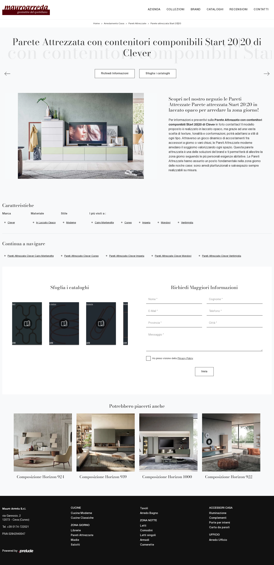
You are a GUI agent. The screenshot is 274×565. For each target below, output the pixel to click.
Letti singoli (148, 535)
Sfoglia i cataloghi (158, 73)
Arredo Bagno (149, 513)
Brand (196, 9)
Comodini (146, 530)
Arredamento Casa (114, 23)
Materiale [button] (37, 213)
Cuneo (128, 222)
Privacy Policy (185, 358)
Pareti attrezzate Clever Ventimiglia (221, 255)
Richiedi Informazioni (114, 73)
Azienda (154, 9)
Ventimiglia (187, 222)
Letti (143, 526)
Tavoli (144, 508)
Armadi (144, 540)
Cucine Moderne (81, 513)
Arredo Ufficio (218, 540)
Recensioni (238, 9)
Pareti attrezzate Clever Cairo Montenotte (31, 255)
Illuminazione (217, 513)
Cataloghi (215, 9)
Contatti (261, 9)
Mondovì (165, 222)
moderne (71, 222)
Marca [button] (6, 213)
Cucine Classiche (82, 518)
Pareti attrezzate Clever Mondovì (173, 255)
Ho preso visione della (172, 358)
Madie (75, 540)
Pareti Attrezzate (137, 23)
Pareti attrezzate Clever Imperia (126, 255)
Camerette (147, 545)
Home (96, 23)
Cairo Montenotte (104, 222)
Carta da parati (219, 527)
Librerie (76, 530)
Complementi (217, 518)
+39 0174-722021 (18, 526)
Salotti (75, 545)
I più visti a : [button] (97, 213)
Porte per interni (219, 523)
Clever (11, 222)
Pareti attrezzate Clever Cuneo (81, 255)
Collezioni (175, 9)
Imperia (146, 222)
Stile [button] (64, 213)
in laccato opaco (46, 222)
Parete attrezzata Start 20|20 (166, 23)
